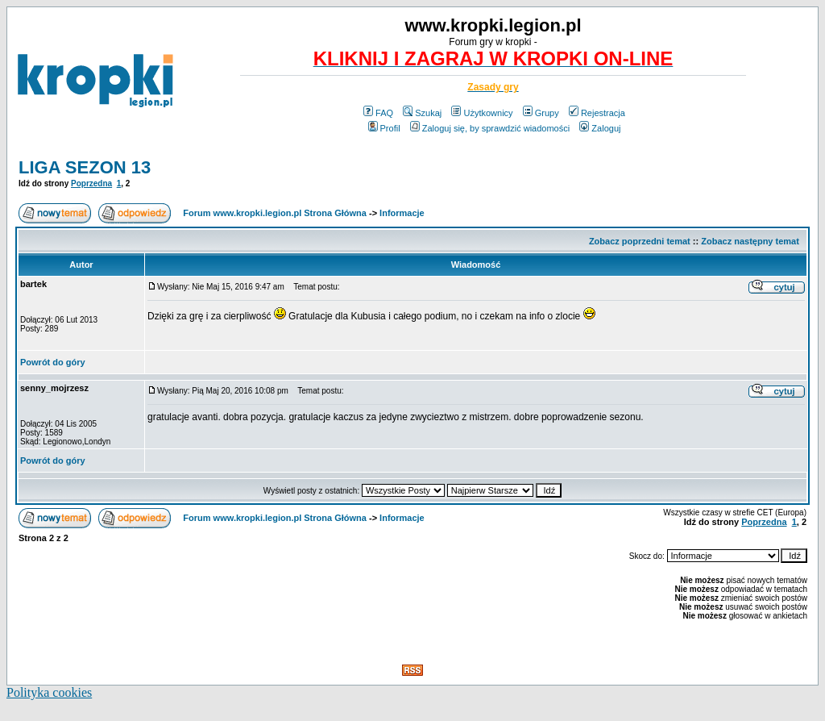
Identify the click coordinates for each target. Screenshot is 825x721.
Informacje (402, 213)
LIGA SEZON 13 (85, 167)
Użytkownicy (481, 113)
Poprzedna (91, 183)
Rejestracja (597, 113)
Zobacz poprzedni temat (639, 241)
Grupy (541, 113)
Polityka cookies (49, 692)
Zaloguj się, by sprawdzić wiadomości (490, 128)
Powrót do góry (52, 362)
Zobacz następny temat (750, 241)
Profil (384, 128)
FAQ (378, 113)
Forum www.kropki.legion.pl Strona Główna (275, 213)
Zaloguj (599, 128)
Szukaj (422, 113)
